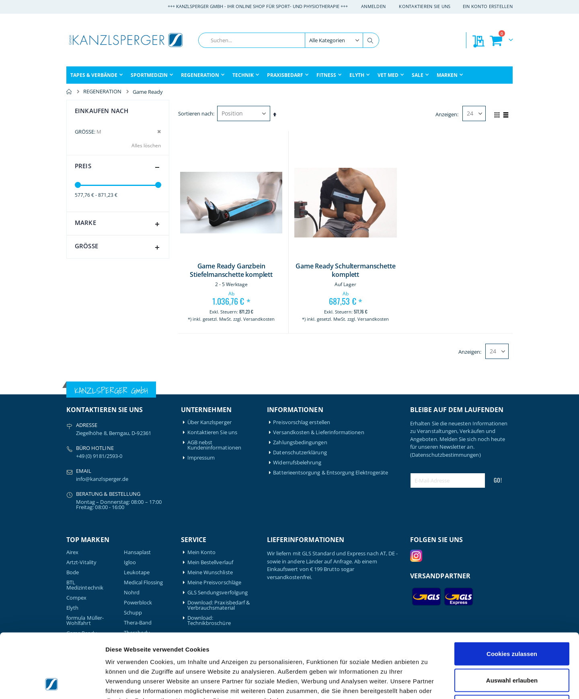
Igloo (130, 562)
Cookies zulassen (512, 593)
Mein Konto (201, 552)
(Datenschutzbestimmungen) (445, 454)
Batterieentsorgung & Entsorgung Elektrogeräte (330, 472)
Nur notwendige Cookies (511, 646)
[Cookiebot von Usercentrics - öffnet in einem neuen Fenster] (52, 683)
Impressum (201, 457)
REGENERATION (102, 91)
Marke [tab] (119, 224)
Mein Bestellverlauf (210, 562)
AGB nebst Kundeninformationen (214, 445)
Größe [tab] (119, 247)
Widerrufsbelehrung (297, 462)
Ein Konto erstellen (488, 6)
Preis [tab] (119, 167)
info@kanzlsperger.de (102, 478)
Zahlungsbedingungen (300, 442)
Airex (72, 552)
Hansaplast (137, 552)
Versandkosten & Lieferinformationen (318, 432)
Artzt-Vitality (81, 562)
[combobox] (288, 40)
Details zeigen (427, 683)
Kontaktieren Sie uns (425, 6)
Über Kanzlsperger (209, 422)
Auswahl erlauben (512, 620)
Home (69, 92)
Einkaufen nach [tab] (101, 111)
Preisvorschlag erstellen (301, 422)
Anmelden (373, 6)
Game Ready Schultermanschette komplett (345, 270)
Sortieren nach (195, 113)
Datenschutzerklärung (299, 452)
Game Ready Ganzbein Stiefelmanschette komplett (231, 270)
